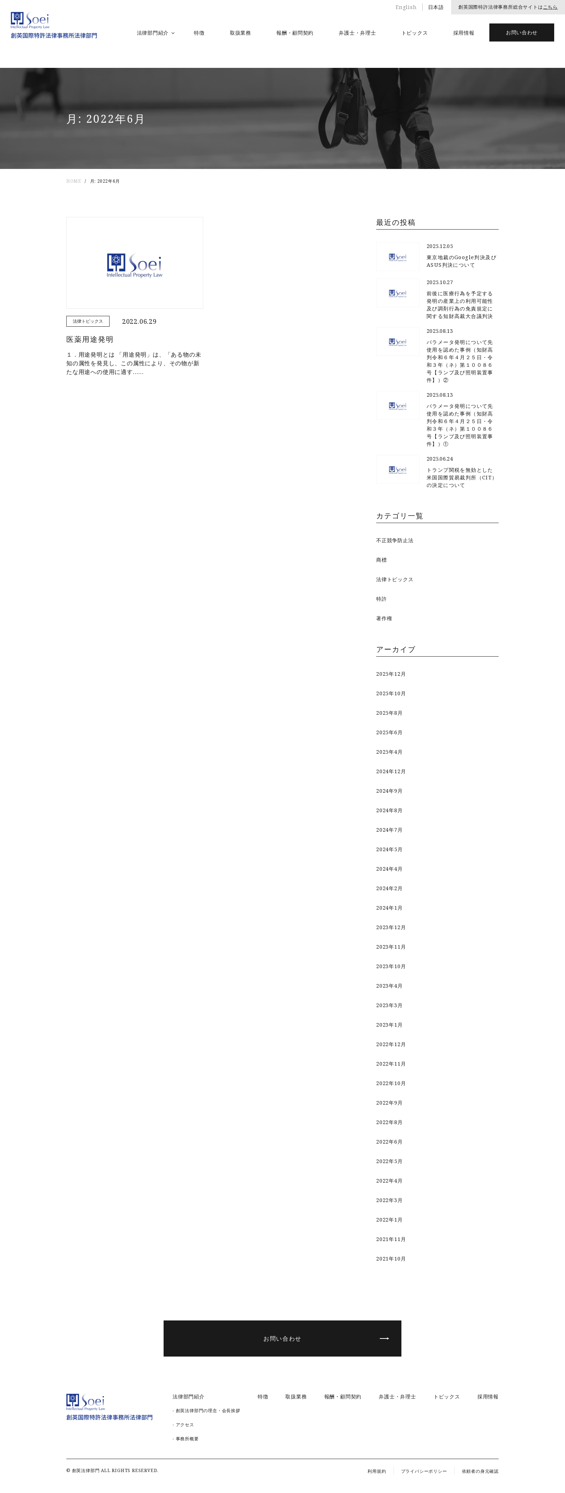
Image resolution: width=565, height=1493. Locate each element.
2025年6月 (389, 732)
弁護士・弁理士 (357, 32)
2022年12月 (391, 1044)
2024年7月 (389, 829)
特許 (381, 598)
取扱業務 (240, 32)
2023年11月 (391, 946)
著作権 (384, 618)
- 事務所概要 (186, 1439)
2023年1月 (389, 1024)
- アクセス (183, 1425)
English (406, 7)
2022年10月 (391, 1083)
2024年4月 (389, 868)
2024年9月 (389, 790)
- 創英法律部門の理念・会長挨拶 (206, 1410)
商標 (381, 559)
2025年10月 (391, 693)
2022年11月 (391, 1063)
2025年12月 (391, 673)
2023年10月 (391, 966)
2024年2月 (389, 888)
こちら (550, 7)
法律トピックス (395, 579)
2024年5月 (389, 849)
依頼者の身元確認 (480, 1471)
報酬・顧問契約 (294, 32)
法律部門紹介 (153, 32)
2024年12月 (391, 771)
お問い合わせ (522, 32)
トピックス (414, 32)
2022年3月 (389, 1200)
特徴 (199, 32)
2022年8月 (389, 1122)
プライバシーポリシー (424, 1471)
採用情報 (464, 32)
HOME (73, 181)
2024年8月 (389, 810)
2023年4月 (389, 985)
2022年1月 (389, 1219)
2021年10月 (391, 1258)
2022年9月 (389, 1102)
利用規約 (377, 1471)
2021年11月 (391, 1239)
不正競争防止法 (395, 540)
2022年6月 (389, 1141)
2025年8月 (389, 712)
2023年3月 (389, 1005)
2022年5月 (389, 1161)
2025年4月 (389, 751)
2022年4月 (389, 1180)
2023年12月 (391, 927)
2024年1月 (389, 907)
